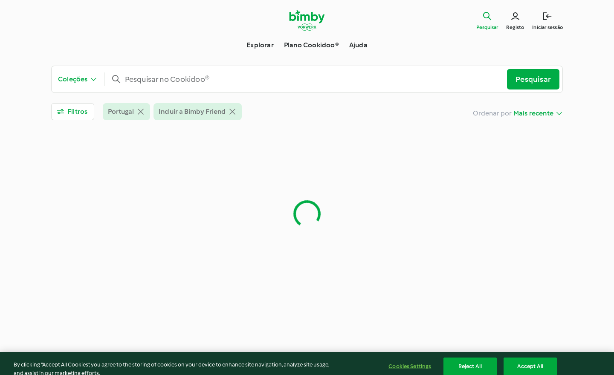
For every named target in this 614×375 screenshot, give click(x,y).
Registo (515, 27)
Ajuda (358, 45)
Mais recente (533, 113)
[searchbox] (309, 79)
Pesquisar (487, 27)
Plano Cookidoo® (311, 45)
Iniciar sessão (547, 27)
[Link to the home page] (307, 20)
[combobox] (309, 79)
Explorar (260, 45)
